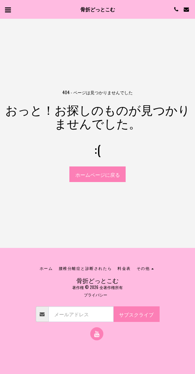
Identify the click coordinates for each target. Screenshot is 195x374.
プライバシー (95, 295)
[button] (8, 9)
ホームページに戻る (97, 174)
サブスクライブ (136, 314)
